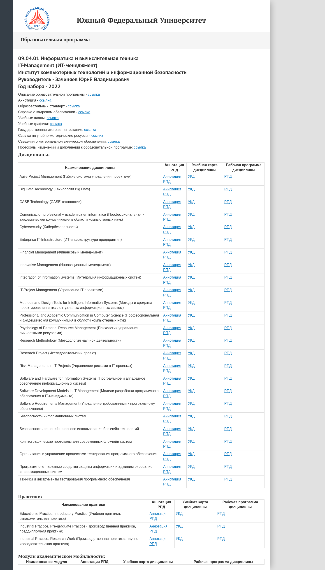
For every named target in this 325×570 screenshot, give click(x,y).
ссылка (94, 94)
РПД (228, 176)
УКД (191, 176)
